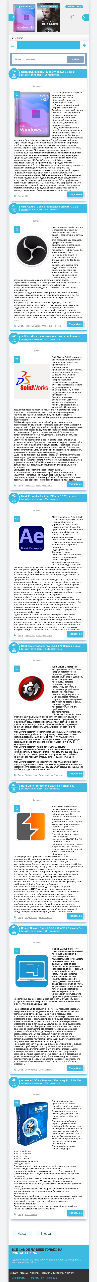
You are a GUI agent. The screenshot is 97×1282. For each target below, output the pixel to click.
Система (33, 775)
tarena (24, 75)
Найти (75, 59)
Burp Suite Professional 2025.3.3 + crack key (47, 785)
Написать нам (36, 1277)
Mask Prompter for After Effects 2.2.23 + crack (48, 496)
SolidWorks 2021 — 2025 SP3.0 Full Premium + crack (52, 336)
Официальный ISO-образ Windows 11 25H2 (48, 71)
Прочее (57, 326)
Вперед (46, 1233)
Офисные (47, 326)
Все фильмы (19, 1277)
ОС (26, 196)
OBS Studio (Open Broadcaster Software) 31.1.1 (49, 206)
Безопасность (45, 775)
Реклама (52, 1277)
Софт (20, 196)
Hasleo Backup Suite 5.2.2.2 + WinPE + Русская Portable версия (52, 928)
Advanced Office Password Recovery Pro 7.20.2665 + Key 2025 (52, 1080)
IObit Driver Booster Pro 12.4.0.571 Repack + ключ (51, 646)
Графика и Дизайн (33, 326)
